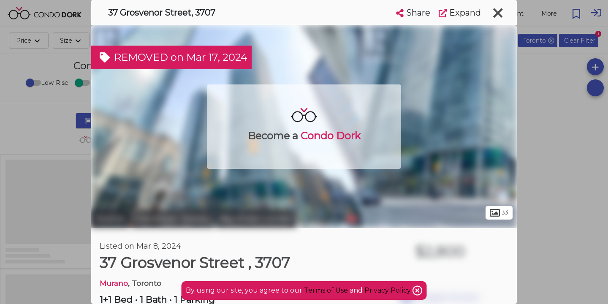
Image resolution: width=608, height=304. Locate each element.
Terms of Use (326, 290)
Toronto (110, 218)
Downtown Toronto (172, 218)
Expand (460, 13)
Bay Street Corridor (256, 218)
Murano (114, 283)
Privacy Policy (388, 290)
